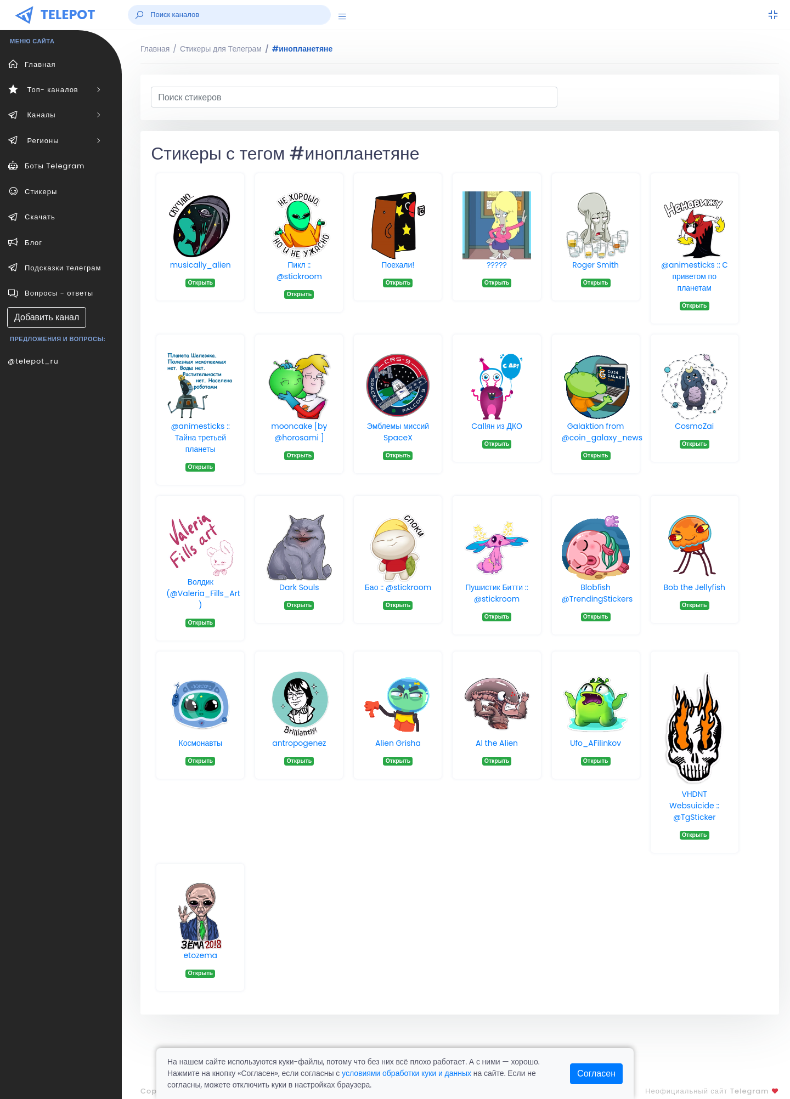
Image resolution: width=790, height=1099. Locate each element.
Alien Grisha (398, 743)
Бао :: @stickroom (398, 587)
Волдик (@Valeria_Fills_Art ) (203, 593)
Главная (155, 48)
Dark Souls (299, 587)
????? (497, 264)
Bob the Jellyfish (694, 587)
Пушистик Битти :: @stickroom (496, 593)
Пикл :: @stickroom (299, 270)
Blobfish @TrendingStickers (597, 593)
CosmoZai (694, 426)
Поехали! (397, 264)
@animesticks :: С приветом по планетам (694, 276)
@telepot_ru (33, 361)
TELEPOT (68, 14)
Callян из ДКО (496, 426)
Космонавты (200, 743)
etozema (200, 955)
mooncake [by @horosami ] (299, 432)
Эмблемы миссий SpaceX (398, 432)
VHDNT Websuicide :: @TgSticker (694, 806)
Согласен (596, 1073)
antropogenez (299, 743)
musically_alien (200, 264)
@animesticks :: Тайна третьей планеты (200, 438)
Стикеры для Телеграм (221, 48)
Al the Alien (497, 743)
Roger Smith (595, 264)
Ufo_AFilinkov (595, 743)
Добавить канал (46, 317)
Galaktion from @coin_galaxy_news (602, 432)
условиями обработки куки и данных (406, 1073)
